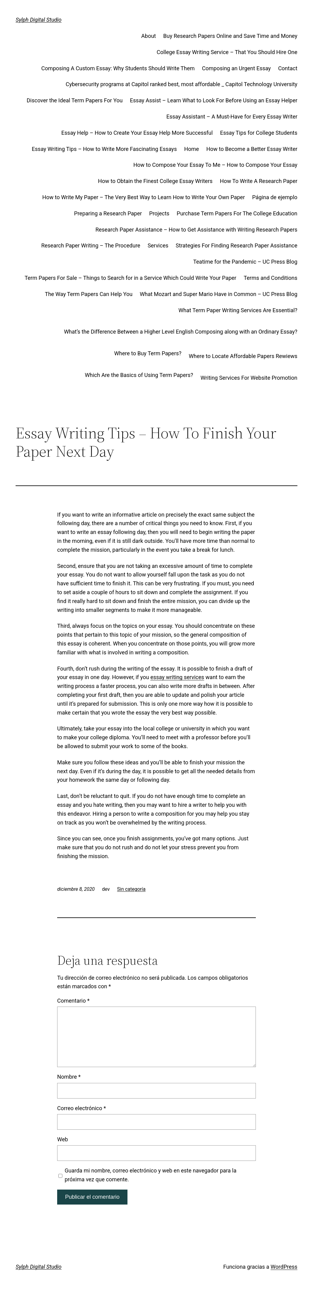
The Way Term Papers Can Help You (89, 294)
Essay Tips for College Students (258, 133)
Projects (159, 213)
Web (62, 1139)
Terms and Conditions (270, 278)
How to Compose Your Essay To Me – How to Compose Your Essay (215, 165)
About (148, 36)
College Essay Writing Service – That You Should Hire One (226, 52)
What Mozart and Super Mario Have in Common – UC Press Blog (218, 294)
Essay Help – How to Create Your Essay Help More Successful (137, 133)
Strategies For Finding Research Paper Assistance (236, 245)
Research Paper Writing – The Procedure (90, 245)
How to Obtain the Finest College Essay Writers (155, 181)
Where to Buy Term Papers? (148, 353)
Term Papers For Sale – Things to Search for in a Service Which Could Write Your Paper (130, 278)
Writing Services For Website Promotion (249, 378)
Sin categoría (131, 889)
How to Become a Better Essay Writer (251, 149)
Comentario (73, 1000)
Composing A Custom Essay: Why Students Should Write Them (118, 68)
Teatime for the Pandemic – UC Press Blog (245, 261)
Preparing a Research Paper (108, 213)
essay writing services (177, 677)
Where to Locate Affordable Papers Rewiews (243, 356)
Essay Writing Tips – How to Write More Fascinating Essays (104, 149)
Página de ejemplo (274, 197)
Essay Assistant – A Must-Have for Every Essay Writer (231, 116)
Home (191, 149)
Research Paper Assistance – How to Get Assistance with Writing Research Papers (196, 229)
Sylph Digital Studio (38, 19)
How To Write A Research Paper (258, 181)
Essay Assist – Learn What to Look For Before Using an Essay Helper (213, 100)
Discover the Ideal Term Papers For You (75, 100)
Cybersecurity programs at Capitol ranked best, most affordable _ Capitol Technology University (181, 84)
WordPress (284, 1267)
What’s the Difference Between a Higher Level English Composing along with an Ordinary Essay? (180, 331)
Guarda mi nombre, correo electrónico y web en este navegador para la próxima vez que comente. (151, 1175)
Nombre (69, 1076)
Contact (287, 68)
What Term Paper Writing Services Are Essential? (238, 310)
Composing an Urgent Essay (236, 68)
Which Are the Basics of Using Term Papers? (139, 375)
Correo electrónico (81, 1108)
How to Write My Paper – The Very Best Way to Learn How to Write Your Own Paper (143, 197)
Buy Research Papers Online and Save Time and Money (230, 36)
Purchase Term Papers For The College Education (237, 213)
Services (158, 245)
